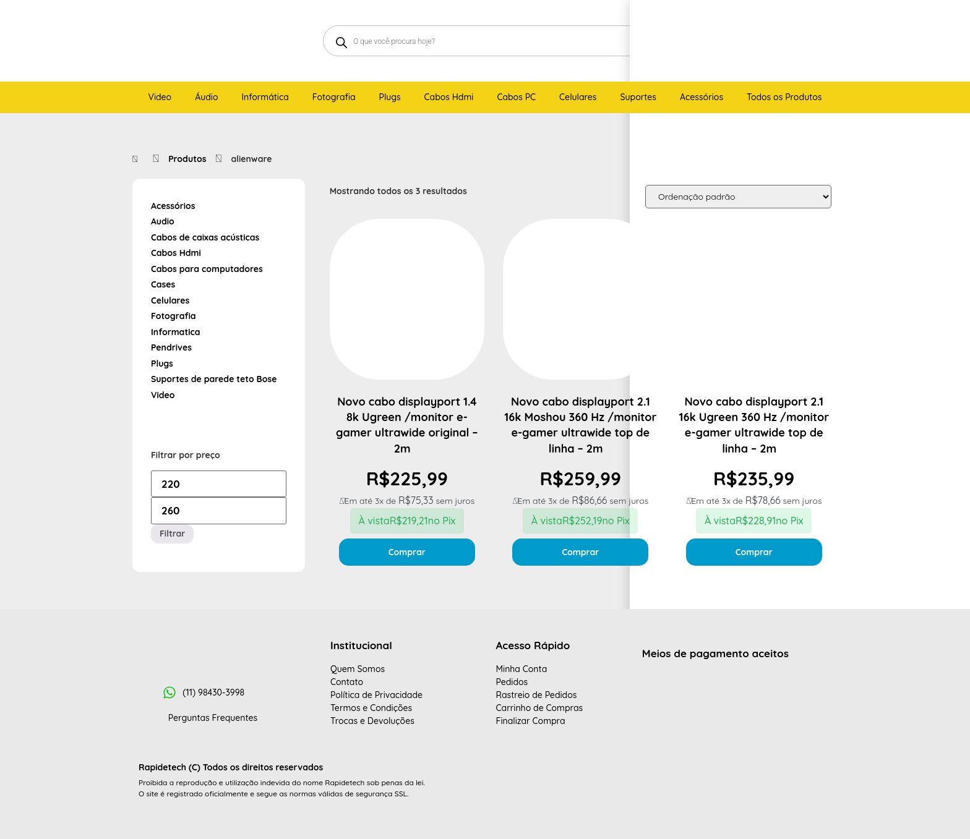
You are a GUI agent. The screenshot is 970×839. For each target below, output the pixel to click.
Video (163, 395)
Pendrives (171, 347)
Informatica (175, 332)
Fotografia (173, 316)
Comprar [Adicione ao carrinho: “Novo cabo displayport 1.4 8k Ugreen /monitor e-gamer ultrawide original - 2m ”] (407, 552)
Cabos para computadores (207, 269)
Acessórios (173, 205)
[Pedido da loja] (738, 196)
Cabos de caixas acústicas (205, 237)
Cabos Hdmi (176, 252)
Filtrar (172, 533)
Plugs (162, 363)
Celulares (170, 300)
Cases (163, 284)
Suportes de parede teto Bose (214, 379)
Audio (162, 221)
